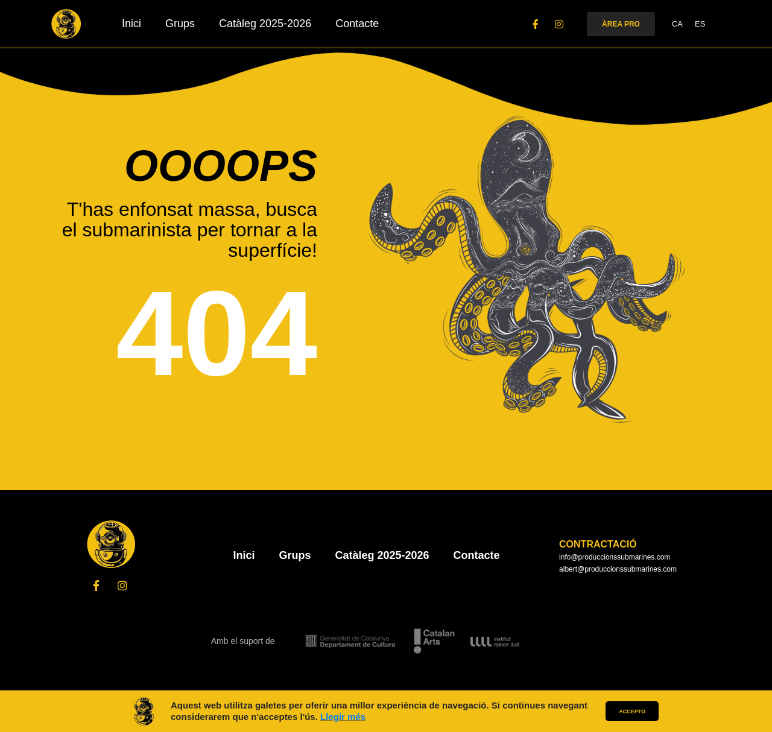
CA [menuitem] (677, 24)
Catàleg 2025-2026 (265, 23)
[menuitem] (677, 23)
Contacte (357, 23)
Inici (131, 23)
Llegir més (342, 716)
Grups (180, 23)
